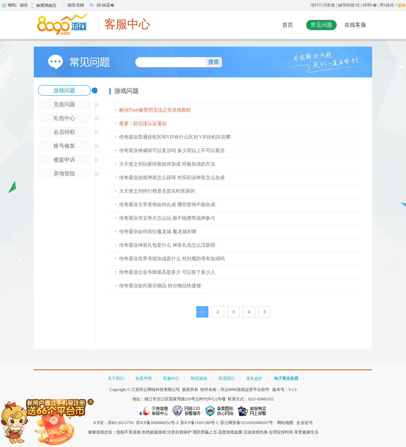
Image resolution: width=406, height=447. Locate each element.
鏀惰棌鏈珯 (349, 5)
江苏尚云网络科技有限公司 (155, 389)
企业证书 (304, 422)
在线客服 (355, 25)
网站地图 (285, 422)
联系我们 (227, 378)
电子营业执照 (286, 378)
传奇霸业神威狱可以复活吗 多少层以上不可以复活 (172, 150)
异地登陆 (64, 173)
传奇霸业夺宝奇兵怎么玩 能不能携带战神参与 (167, 218)
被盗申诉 (64, 160)
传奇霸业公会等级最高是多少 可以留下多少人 (167, 272)
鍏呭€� (370, 5)
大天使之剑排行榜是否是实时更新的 (157, 191)
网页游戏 (199, 378)
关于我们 (116, 378)
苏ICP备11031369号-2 (199, 422)
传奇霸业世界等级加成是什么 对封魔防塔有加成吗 (172, 258)
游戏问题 (64, 90)
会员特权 (64, 132)
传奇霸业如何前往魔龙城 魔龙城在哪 (157, 231)
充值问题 (64, 104)
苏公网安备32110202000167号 (246, 422)
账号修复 (64, 146)
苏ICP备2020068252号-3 (157, 422)
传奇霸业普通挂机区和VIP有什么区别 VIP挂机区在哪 (174, 137)
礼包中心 (64, 118)
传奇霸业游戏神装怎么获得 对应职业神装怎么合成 (172, 177)
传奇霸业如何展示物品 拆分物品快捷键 (160, 285)
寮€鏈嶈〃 (389, 5)
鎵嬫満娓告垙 (43, 6)
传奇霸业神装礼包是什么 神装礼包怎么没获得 (167, 245)
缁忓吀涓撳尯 (323, 5)
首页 (287, 25)
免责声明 (143, 378)
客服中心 (127, 24)
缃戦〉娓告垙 (14, 6)
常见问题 (321, 25)
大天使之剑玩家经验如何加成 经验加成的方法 (167, 164)
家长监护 (254, 378)
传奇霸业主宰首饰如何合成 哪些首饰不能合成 (167, 204)
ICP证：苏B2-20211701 (113, 422)
